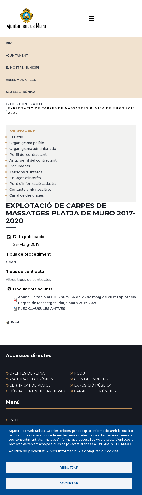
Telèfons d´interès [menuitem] (25, 172)
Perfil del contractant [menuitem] (28, 154)
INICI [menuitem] (13, 420)
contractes (32, 104)
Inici (11, 104)
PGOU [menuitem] (79, 373)
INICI (9, 43)
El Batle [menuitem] (16, 137)
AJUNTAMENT (17, 55)
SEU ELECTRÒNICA (20, 92)
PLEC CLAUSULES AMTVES (41, 308)
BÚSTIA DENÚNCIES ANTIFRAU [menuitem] (37, 391)
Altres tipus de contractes (28, 279)
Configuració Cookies (100, 451)
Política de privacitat (27, 451)
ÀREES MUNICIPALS (21, 80)
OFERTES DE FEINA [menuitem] (27, 373)
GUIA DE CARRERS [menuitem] (91, 379)
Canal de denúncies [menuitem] (26, 195)
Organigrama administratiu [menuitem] (32, 149)
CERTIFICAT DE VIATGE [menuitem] (30, 385)
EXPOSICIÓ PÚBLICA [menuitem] (92, 385)
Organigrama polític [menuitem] (26, 143)
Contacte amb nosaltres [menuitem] (30, 189)
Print (15, 322)
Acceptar (68, 483)
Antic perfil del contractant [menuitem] (33, 160)
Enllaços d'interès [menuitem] (25, 178)
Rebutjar (68, 467)
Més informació (63, 451)
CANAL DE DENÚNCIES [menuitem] (95, 391)
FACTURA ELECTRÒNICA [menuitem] (31, 379)
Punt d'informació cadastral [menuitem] (33, 184)
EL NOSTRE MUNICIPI (22, 67)
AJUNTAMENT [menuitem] (22, 131)
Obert (11, 262)
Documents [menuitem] (19, 166)
